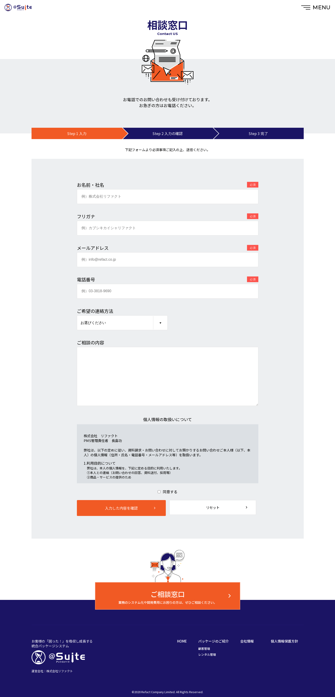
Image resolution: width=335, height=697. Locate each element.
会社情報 (247, 641)
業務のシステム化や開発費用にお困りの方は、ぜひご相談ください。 (168, 598)
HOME (182, 641)
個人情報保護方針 (284, 641)
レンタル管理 (207, 654)
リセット (214, 508)
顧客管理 (204, 648)
